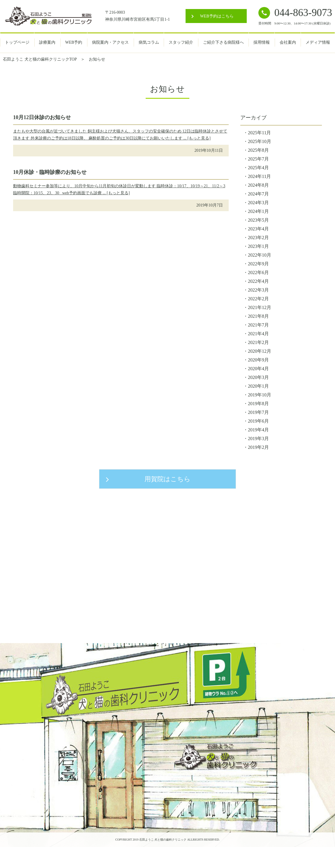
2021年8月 (258, 316)
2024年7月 (258, 193)
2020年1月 (258, 386)
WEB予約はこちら (217, 16)
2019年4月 (258, 429)
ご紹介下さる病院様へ (223, 42)
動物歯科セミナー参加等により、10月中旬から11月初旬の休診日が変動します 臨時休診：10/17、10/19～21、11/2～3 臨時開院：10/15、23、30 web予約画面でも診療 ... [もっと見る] (119, 189)
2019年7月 (258, 412)
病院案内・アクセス (110, 42)
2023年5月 (258, 220)
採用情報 (261, 42)
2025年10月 (259, 141)
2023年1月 (258, 246)
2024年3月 (258, 202)
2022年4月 (258, 281)
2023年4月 (258, 228)
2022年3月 (258, 289)
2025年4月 (258, 167)
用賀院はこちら (167, 479)
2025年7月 (258, 158)
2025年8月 (258, 150)
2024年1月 (258, 211)
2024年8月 (258, 185)
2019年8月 (258, 403)
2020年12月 (259, 351)
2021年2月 (258, 342)
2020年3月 (258, 377)
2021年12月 (259, 307)
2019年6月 (258, 421)
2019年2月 (258, 447)
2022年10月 (259, 255)
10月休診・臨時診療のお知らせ (50, 172)
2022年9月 (258, 263)
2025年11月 (259, 132)
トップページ (17, 42)
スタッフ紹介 (181, 42)
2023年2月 (258, 237)
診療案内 (47, 42)
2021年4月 (258, 333)
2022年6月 (258, 272)
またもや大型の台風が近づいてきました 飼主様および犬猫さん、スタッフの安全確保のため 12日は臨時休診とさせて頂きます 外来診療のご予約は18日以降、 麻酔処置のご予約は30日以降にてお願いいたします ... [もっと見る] (120, 134)
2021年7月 (258, 324)
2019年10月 (259, 394)
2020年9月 (258, 359)
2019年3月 (258, 438)
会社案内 (288, 42)
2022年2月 (258, 298)
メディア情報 (318, 42)
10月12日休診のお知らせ (42, 117)
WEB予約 (73, 42)
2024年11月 (259, 176)
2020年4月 (258, 368)
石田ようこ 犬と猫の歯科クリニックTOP (40, 59)
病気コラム (149, 42)
